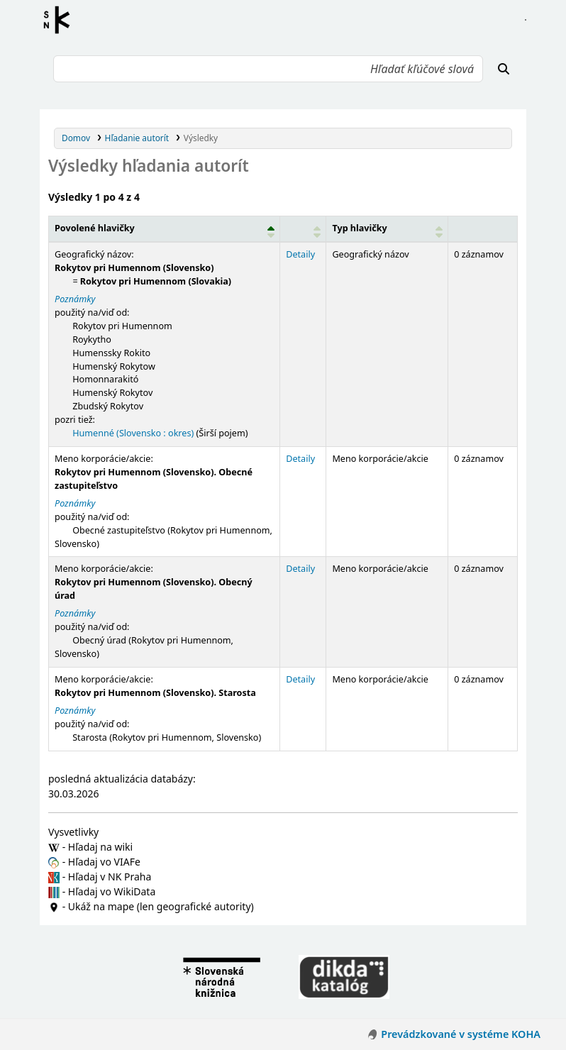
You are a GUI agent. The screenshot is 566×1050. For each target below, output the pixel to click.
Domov (76, 137)
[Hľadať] (503, 68)
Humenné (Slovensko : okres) (133, 433)
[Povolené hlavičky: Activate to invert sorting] (164, 229)
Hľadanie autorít (137, 137)
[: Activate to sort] (303, 229)
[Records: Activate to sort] (483, 229)
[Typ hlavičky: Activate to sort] (387, 229)
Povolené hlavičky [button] (95, 228)
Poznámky (75, 299)
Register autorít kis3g (61, 20)
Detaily (300, 254)
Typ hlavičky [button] (359, 228)
